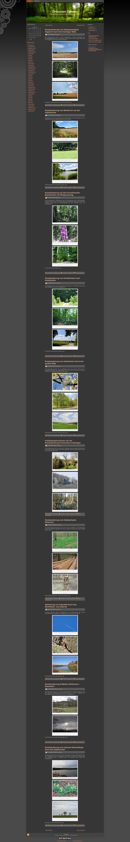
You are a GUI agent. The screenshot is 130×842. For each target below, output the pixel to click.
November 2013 (31, 68)
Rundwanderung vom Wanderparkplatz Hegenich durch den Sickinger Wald (62, 31)
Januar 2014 (31, 65)
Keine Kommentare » (79, 105)
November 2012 (31, 89)
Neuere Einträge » (81, 25)
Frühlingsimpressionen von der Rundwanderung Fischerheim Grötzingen (63, 442)
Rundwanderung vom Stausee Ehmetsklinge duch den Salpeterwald (64, 748)
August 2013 (31, 73)
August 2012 (31, 94)
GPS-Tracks (91, 28)
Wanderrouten (57, 105)
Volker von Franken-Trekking (95, 41)
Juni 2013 (30, 77)
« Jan (30, 39)
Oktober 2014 (31, 50)
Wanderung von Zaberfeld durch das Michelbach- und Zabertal (61, 606)
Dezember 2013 (31, 67)
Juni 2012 (30, 97)
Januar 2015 (31, 45)
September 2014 (32, 51)
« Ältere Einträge (48, 25)
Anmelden (66, 834)
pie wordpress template (61, 840)
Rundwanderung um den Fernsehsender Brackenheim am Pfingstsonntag (62, 194)
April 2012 (30, 100)
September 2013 (32, 72)
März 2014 (30, 62)
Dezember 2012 (31, 87)
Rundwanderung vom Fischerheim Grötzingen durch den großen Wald (95, 49)
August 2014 (31, 53)
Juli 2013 (30, 75)
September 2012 (32, 92)
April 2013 (30, 80)
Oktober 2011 (31, 111)
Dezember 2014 (31, 46)
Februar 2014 (31, 63)
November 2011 (31, 109)
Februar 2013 (31, 84)
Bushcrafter (57, 34)
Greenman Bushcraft (93, 38)
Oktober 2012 (31, 90)
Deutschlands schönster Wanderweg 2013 (94, 36)
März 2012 (30, 102)
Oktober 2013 (31, 70)
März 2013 (30, 82)
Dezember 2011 (31, 107)
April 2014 (30, 60)
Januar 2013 (31, 85)
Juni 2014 (30, 56)
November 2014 (31, 48)
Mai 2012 (30, 99)
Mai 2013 (30, 78)
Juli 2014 (30, 55)
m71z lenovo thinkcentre (77, 840)
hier (71, 102)
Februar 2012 (31, 104)
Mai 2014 (30, 58)
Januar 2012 (31, 105)
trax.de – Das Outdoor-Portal (95, 40)
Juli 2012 (30, 95)
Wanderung (70, 105)
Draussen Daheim (65, 11)
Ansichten (56, 513)
